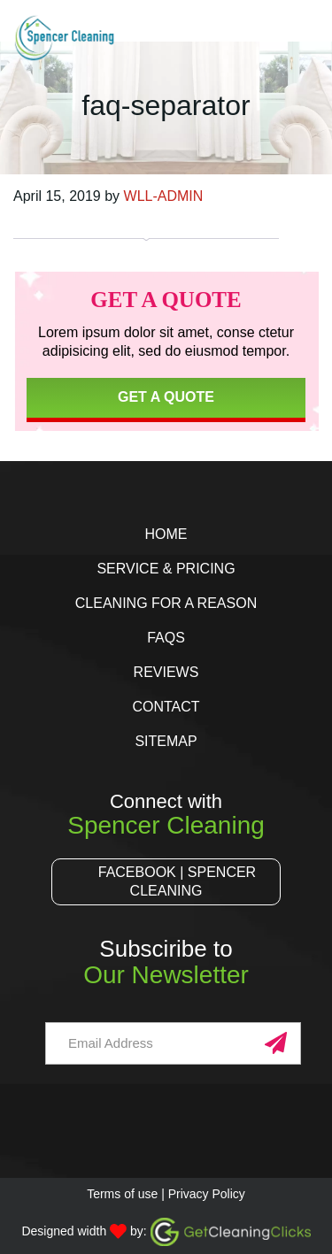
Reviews (166, 672)
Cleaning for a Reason (166, 603)
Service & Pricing (166, 568)
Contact (165, 706)
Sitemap (166, 741)
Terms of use (122, 1194)
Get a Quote (166, 396)
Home (165, 534)
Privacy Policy (206, 1194)
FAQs (166, 637)
